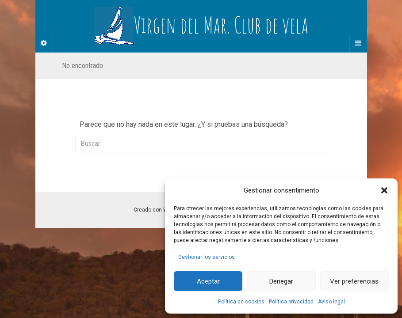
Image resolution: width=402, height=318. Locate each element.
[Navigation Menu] (358, 43)
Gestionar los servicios (206, 257)
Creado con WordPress (162, 210)
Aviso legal (331, 302)
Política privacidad (291, 302)
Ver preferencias (354, 281)
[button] (384, 190)
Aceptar (208, 281)
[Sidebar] (44, 43)
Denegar (281, 281)
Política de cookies (241, 302)
